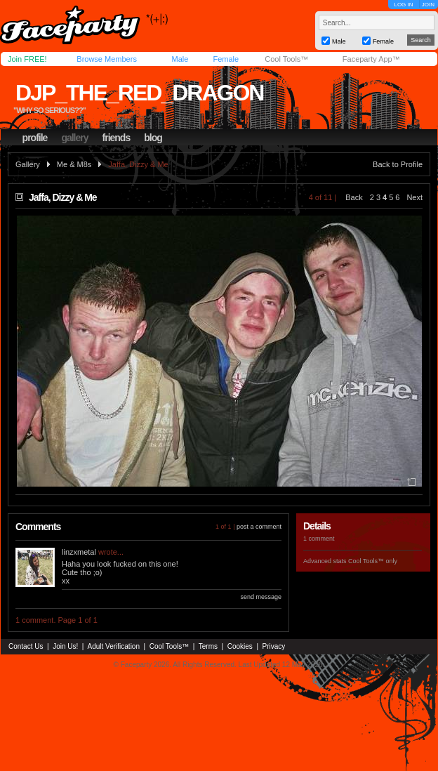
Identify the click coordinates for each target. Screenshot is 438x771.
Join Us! (65, 646)
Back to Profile (398, 164)
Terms (208, 646)
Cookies (240, 646)
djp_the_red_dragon (139, 92)
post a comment (259, 526)
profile (35, 137)
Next (414, 197)
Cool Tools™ (286, 59)
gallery (74, 137)
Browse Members (107, 59)
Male (179, 59)
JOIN (428, 4)
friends (116, 137)
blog (153, 137)
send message (260, 596)
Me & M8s (74, 164)
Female (226, 59)
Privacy (274, 646)
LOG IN (403, 4)
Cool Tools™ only (372, 561)
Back (353, 197)
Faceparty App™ (371, 59)
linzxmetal (79, 552)
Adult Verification (113, 646)
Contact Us (25, 646)
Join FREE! (27, 59)
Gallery (27, 164)
